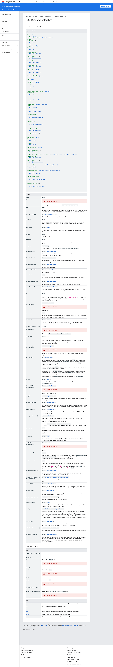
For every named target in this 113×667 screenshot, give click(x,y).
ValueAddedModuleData (39, 179)
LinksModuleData (37, 130)
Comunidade (56, 1)
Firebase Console (71, 657)
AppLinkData (36, 173)
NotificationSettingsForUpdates (51, 170)
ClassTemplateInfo (38, 76)
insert (28, 609)
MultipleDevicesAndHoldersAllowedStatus (66, 154)
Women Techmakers (26, 657)
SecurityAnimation (38, 162)
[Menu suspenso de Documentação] (28, 1)
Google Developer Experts (27, 652)
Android (13, 9)
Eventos (38, 1)
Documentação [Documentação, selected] (23, 1)
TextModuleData (38, 124)
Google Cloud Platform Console (74, 652)
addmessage (29, 603)
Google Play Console (71, 654)
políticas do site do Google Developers (70, 625)
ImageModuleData (38, 117)
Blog (33, 1)
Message (36, 87)
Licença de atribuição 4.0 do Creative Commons (73, 624)
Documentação (49, 16)
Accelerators (24, 654)
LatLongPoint (37, 100)
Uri (33, 49)
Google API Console (71, 650)
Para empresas (46, 1)
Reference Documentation (11, 6)
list (27, 611)
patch (27, 614)
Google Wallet (42, 16)
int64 (47, 303)
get (27, 606)
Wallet (10, 2)
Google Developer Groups (27, 650)
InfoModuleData (37, 111)
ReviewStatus (43, 104)
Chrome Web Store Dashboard (74, 664)
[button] (8, 11)
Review (34, 107)
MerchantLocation (38, 186)
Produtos (35, 16)
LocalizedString (37, 53)
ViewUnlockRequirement (51, 165)
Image (34, 42)
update (28, 616)
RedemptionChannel (48, 37)
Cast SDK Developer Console (73, 661)
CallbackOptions (37, 157)
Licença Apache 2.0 (44, 625)
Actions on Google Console (73, 659)
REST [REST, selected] (3, 9)
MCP (8, 9)
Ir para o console (105, 6)
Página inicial (28, 16)
